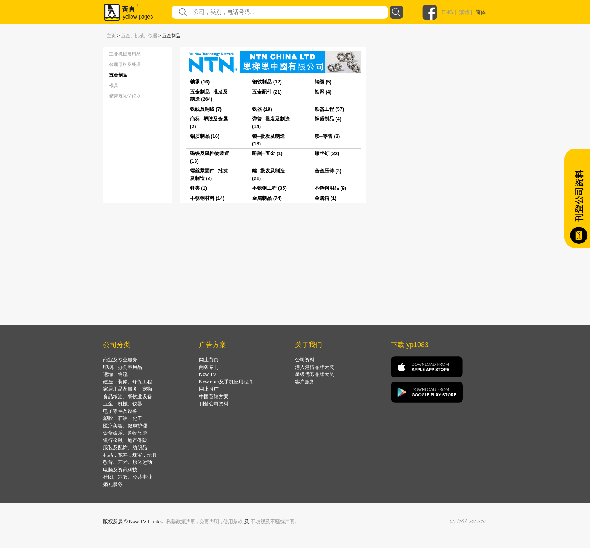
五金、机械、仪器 (139, 35)
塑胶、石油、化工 (122, 418)
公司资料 (305, 359)
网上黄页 (209, 359)
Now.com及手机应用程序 (226, 382)
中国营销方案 (213, 396)
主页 (111, 35)
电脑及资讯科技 (120, 470)
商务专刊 (209, 367)
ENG (447, 12)
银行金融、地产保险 (125, 440)
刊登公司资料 (213, 403)
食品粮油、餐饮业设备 (127, 396)
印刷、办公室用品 (122, 367)
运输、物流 (115, 374)
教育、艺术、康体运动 (127, 462)
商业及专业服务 (120, 359)
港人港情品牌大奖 (314, 367)
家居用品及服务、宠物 (127, 389)
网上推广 (209, 389)
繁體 (464, 12)
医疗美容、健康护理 (125, 426)
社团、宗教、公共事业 (127, 477)
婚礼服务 (113, 484)
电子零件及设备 (120, 411)
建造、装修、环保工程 (127, 382)
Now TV (207, 374)
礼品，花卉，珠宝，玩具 (130, 455)
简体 (480, 12)
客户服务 (305, 382)
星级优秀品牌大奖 (314, 374)
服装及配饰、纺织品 (125, 447)
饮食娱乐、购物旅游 (125, 433)
